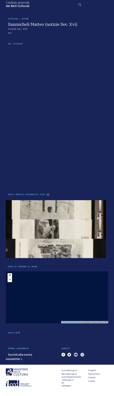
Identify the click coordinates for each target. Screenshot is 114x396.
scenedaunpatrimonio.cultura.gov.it (71, 378)
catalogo (13, 19)
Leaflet (64, 322)
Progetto (92, 370)
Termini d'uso (94, 374)
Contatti (91, 377)
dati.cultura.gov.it (69, 374)
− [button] (10, 280)
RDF (10, 33)
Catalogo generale (18, 4)
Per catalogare (66, 384)
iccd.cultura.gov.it (69, 370)
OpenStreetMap (76, 322)
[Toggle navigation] (79, 4)
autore (25, 19)
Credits (91, 381)
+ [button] (10, 275)
